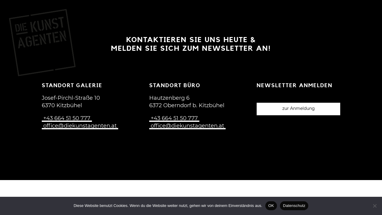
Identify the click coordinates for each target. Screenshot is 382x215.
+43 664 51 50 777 (66, 118)
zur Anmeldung (298, 109)
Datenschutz (294, 205)
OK (271, 205)
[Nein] (375, 206)
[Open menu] (367, 12)
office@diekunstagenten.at (80, 126)
